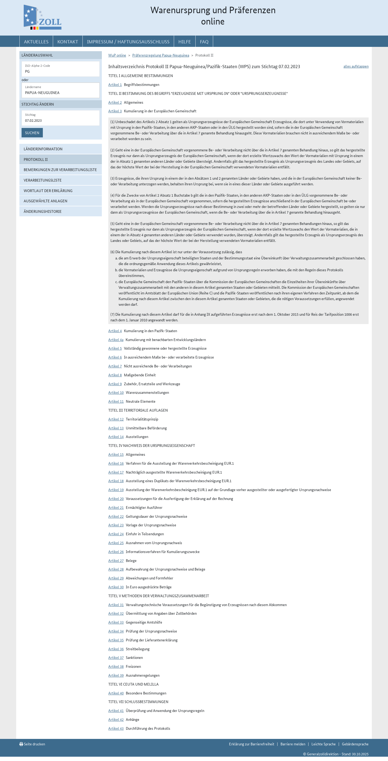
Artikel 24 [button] (116, 533)
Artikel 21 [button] (116, 507)
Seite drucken (32, 743)
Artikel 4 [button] (115, 330)
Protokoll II (36, 159)
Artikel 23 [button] (116, 524)
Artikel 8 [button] (115, 374)
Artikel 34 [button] (116, 631)
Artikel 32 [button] (116, 613)
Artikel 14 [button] (116, 436)
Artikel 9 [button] (115, 383)
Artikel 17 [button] (116, 472)
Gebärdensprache (355, 743)
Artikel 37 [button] (116, 657)
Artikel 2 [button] (115, 102)
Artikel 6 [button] (115, 357)
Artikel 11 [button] (116, 401)
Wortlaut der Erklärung (48, 190)
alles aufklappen (356, 66)
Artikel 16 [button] (116, 463)
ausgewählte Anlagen (45, 200)
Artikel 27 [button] (116, 560)
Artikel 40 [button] (116, 693)
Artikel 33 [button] (116, 622)
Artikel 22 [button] (116, 516)
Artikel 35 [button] (116, 639)
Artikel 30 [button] (116, 586)
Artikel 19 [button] (116, 489)
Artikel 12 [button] (116, 419)
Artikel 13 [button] (116, 427)
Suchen (32, 132)
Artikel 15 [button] (116, 454)
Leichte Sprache (323, 743)
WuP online (117, 55)
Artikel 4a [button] (115, 339)
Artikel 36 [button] (116, 648)
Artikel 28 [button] (116, 569)
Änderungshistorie (43, 211)
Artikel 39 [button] (116, 675)
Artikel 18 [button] (116, 480)
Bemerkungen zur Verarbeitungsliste (60, 169)
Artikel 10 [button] (116, 392)
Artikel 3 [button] (115, 110)
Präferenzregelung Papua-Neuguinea (160, 55)
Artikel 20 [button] (116, 498)
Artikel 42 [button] (116, 719)
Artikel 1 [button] (115, 84)
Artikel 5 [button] (115, 348)
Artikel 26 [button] (116, 551)
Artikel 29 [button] (116, 578)
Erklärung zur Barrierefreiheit (251, 743)
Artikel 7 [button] (115, 366)
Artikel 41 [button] (116, 710)
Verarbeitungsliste (43, 180)
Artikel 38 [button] (116, 666)
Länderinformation (43, 148)
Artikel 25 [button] (116, 542)
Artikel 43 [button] (116, 728)
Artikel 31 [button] (116, 604)
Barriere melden (292, 743)
